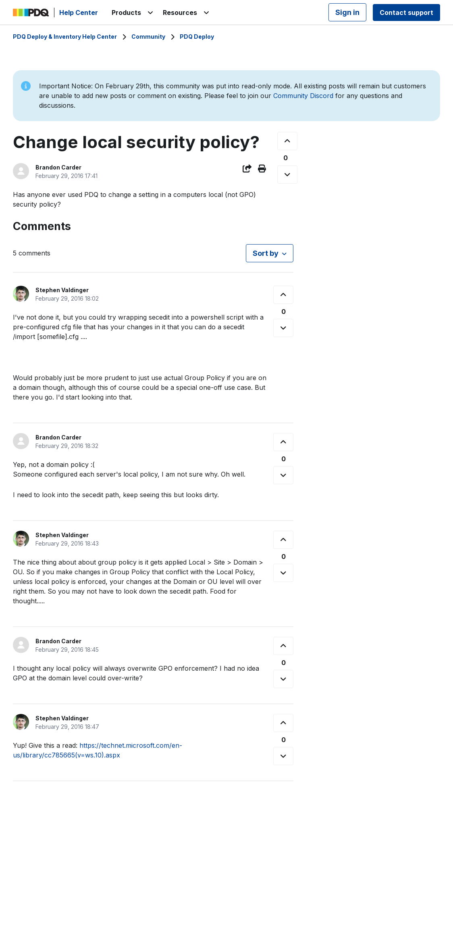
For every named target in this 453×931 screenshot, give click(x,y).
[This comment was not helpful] (283, 328)
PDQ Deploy (197, 36)
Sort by (265, 253)
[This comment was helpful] (283, 295)
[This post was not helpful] (287, 174)
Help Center (78, 12)
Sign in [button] (347, 12)
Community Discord (303, 96)
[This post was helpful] (287, 141)
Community (148, 36)
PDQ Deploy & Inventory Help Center (65, 36)
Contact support (406, 12)
